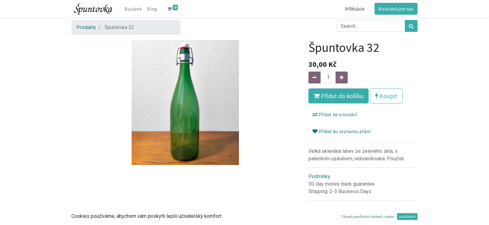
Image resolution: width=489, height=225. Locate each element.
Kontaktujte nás (396, 9)
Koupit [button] (386, 96)
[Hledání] (411, 26)
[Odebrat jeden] (314, 77)
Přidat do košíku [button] (338, 96)
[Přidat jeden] (342, 77)
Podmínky (319, 176)
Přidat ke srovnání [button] (334, 114)
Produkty (86, 27)
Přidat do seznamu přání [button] (341, 131)
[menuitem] (133, 8)
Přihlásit (355, 9)
